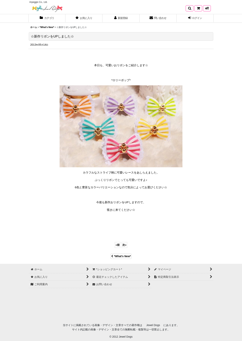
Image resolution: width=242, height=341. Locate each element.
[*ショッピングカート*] (198, 8)
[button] (189, 8)
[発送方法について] (207, 8)
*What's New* (121, 256)
